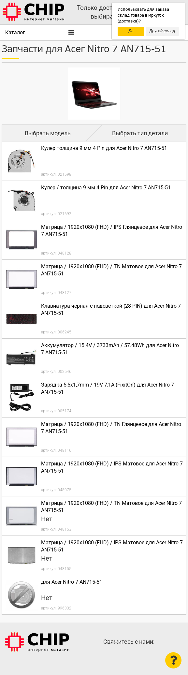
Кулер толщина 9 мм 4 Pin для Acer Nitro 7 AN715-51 (104, 148)
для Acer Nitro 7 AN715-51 (71, 582)
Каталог (15, 32)
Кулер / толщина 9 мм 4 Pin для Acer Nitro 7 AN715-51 (106, 187)
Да (131, 30)
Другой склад (162, 30)
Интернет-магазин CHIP (37, 642)
